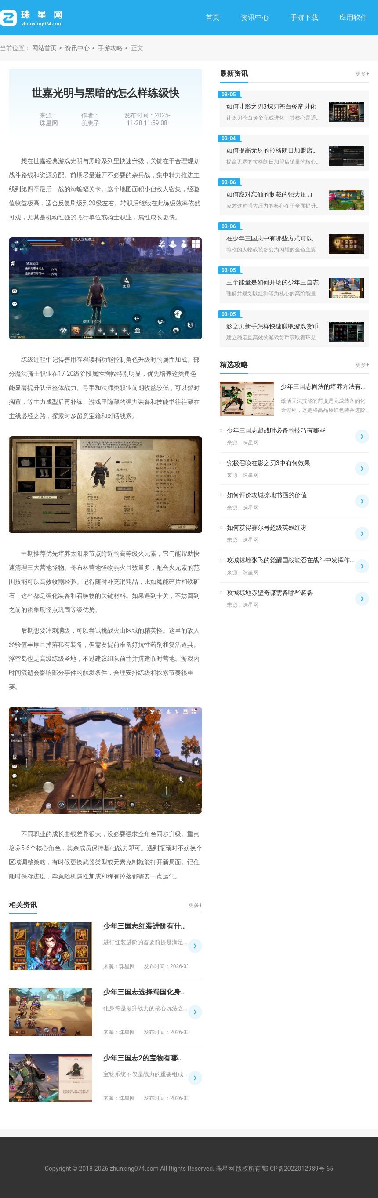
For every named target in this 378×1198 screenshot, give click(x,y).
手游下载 (304, 17)
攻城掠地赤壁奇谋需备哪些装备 (270, 592)
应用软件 (353, 17)
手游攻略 (110, 47)
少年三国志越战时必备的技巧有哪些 (276, 430)
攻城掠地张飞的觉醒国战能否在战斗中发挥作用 (291, 560)
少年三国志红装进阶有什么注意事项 (159, 926)
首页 (213, 17)
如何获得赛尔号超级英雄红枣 (267, 527)
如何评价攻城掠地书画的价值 (267, 495)
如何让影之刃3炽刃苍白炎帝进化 (271, 106)
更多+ (195, 905)
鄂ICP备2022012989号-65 (297, 1168)
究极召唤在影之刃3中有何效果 (268, 462)
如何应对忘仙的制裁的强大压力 (269, 194)
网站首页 (44, 47)
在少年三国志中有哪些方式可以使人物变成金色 (291, 238)
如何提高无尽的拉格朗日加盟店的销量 (278, 150)
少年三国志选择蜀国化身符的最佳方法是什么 (173, 992)
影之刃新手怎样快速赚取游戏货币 (272, 326)
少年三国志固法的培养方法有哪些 (327, 386)
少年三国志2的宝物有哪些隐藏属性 (158, 1058)
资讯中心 (255, 17)
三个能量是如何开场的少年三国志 (272, 282)
